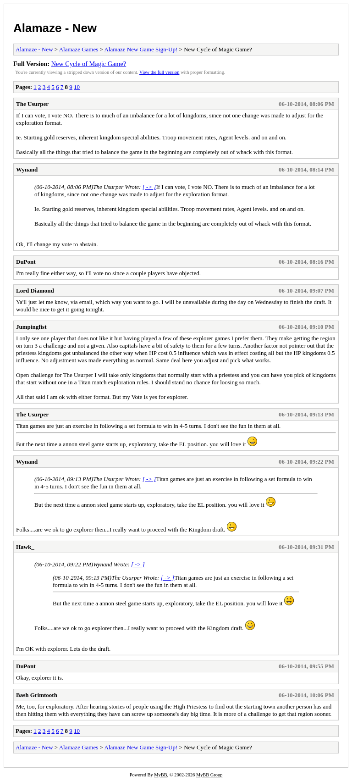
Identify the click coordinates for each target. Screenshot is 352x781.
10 (77, 86)
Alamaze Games (79, 49)
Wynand (27, 169)
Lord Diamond (35, 290)
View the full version (159, 72)
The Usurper (32, 103)
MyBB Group (209, 774)
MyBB (160, 774)
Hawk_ (25, 546)
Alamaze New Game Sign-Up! (140, 49)
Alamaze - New (55, 28)
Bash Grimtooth (36, 695)
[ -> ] (149, 186)
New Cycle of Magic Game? (88, 63)
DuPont (26, 261)
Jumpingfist (31, 326)
